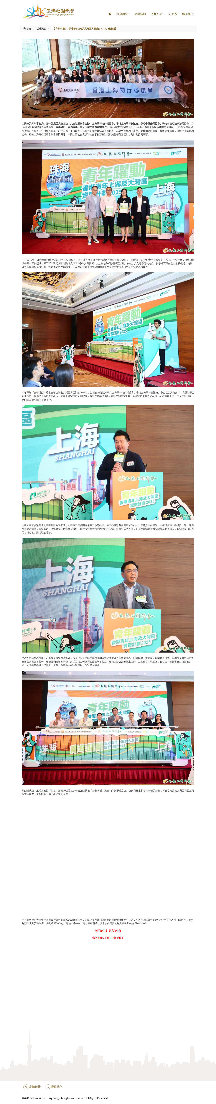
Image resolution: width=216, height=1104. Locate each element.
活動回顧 (156, 14)
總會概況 (122, 14)
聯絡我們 (188, 14)
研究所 (173, 14)
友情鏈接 (32, 1086)
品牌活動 (140, 14)
